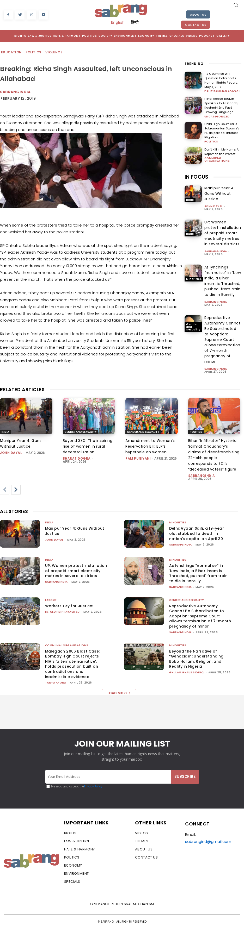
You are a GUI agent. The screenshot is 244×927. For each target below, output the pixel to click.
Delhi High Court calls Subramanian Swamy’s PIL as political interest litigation (221, 129)
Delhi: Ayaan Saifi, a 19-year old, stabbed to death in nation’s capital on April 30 (196, 532)
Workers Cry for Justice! (69, 604)
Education (11, 52)
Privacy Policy (93, 785)
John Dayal (213, 204)
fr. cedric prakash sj (62, 610)
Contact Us (195, 25)
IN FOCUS (196, 175)
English (118, 22)
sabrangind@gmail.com (208, 839)
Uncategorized (217, 115)
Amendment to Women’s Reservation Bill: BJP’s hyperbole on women (150, 445)
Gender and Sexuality (193, 325)
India (190, 198)
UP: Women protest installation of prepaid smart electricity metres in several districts (222, 231)
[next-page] (16, 488)
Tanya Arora (55, 681)
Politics (34, 52)
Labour (51, 598)
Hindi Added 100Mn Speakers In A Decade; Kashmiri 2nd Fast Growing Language (220, 104)
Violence (54, 52)
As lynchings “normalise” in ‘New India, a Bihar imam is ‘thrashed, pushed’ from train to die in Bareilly (222, 279)
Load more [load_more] (119, 692)
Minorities (194, 277)
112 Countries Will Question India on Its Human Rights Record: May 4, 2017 (220, 80)
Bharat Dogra (77, 457)
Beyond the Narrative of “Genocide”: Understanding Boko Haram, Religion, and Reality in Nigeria (196, 657)
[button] (235, 4)
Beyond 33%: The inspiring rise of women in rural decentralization (88, 445)
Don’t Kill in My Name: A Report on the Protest (220, 150)
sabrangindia (215, 250)
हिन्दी (134, 22)
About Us (198, 14)
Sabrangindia (15, 92)
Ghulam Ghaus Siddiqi (187, 671)
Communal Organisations (217, 157)
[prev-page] (4, 488)
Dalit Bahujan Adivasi (222, 91)
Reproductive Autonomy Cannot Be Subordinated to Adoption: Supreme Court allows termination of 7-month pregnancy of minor (222, 337)
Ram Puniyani (138, 457)
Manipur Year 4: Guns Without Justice (219, 192)
